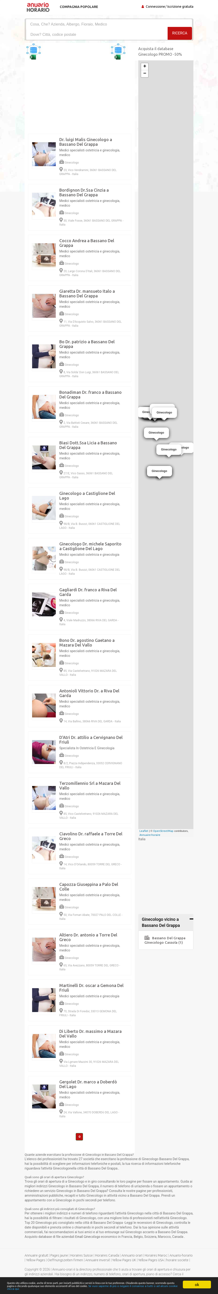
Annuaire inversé (97, 1261)
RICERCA (179, 34)
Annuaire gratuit (36, 1256)
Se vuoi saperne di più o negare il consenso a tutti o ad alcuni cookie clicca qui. (124, 1288)
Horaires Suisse (81, 1256)
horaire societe (177, 1261)
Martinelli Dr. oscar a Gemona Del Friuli (91, 987)
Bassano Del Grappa (164, 938)
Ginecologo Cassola (163, 942)
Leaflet (143, 831)
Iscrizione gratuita (180, 6)
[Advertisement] (109, 1186)
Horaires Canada (107, 1256)
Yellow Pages (35, 1261)
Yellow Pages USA (151, 1261)
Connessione (155, 6)
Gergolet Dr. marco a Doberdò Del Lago (88, 1084)
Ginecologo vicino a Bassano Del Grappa (161, 922)
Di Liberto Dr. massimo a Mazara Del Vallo (90, 1033)
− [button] (144, 73)
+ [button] (144, 66)
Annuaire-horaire (149, 834)
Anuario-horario (181, 1256)
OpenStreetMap (163, 831)
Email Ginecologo (88, 1237)
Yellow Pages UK (124, 1261)
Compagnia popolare (78, 7)
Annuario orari (131, 1256)
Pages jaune (59, 1256)
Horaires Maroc (156, 1256)
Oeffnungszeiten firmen (65, 1261)
